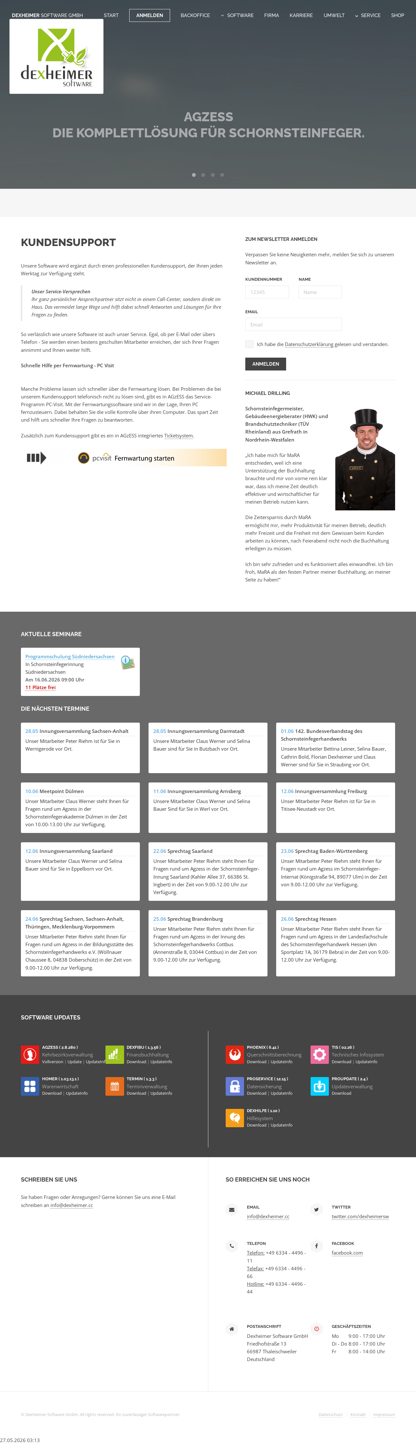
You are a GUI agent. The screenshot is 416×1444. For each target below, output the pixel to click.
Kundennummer (263, 279)
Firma (271, 15)
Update (75, 1062)
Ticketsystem (178, 435)
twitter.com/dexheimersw (360, 1216)
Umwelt (334, 15)
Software (240, 15)
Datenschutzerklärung (309, 344)
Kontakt (358, 1414)
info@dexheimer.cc (71, 1205)
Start (111, 15)
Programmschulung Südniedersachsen (70, 656)
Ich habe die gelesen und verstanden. (323, 344)
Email (251, 311)
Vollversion (53, 1062)
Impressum (384, 1414)
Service (368, 15)
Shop (397, 15)
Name (305, 279)
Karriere (301, 15)
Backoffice (195, 15)
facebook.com (347, 1252)
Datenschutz (331, 1414)
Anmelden (149, 15)
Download (137, 1062)
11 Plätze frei (40, 687)
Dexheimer (47, 15)
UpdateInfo (97, 1062)
